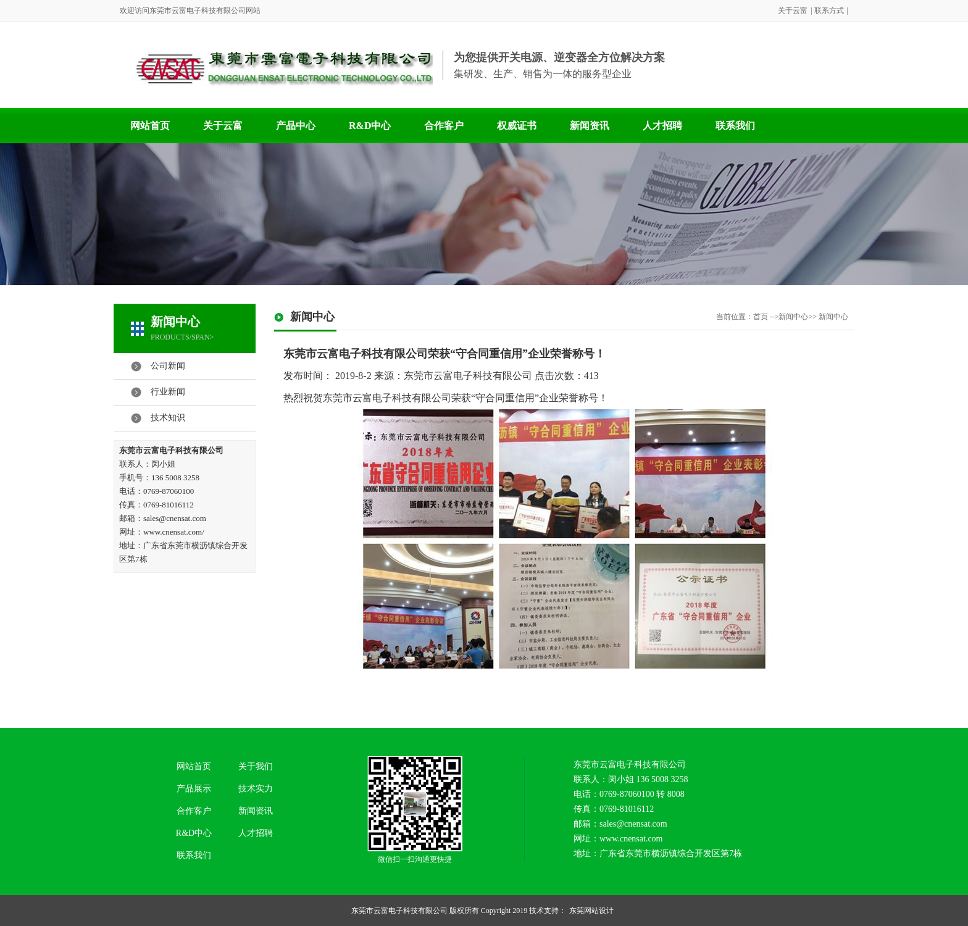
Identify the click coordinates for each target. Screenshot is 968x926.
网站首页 (150, 125)
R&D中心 (370, 125)
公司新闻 (168, 365)
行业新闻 (168, 391)
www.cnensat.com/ (173, 531)
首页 (760, 316)
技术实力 (255, 788)
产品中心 (295, 125)
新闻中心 (175, 321)
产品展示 (194, 788)
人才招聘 (662, 125)
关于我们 (255, 766)
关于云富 (792, 10)
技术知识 (168, 417)
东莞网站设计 (591, 910)
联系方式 (829, 10)
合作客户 (444, 125)
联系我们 (735, 125)
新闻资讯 (589, 125)
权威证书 (516, 125)
